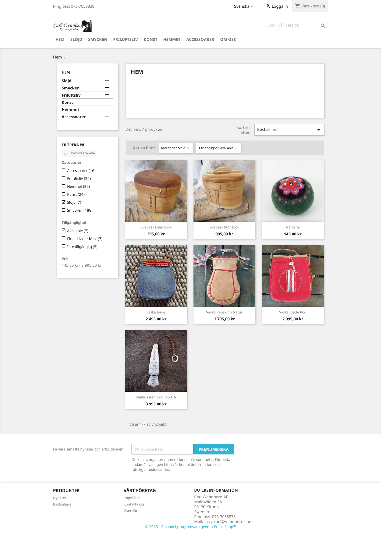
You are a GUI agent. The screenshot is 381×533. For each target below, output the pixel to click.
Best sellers (289, 130)
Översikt (130, 510)
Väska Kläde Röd (292, 312)
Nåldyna (293, 227)
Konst (150, 39)
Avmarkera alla (79, 153)
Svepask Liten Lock (156, 227)
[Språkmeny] (244, 7)
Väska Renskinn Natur (224, 312)
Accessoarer (200, 39)
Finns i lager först (85, 238)
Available (77, 230)
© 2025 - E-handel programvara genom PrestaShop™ (190, 526)
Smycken (97, 39)
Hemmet (171, 39)
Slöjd (76, 39)
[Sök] (297, 25)
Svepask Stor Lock (224, 227)
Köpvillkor (132, 497)
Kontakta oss (134, 504)
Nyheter (59, 497)
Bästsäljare (62, 504)
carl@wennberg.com (233, 521)
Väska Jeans (156, 312)
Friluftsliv (125, 39)
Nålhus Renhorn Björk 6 (156, 397)
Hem (59, 39)
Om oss (228, 39)
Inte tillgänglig (82, 246)
